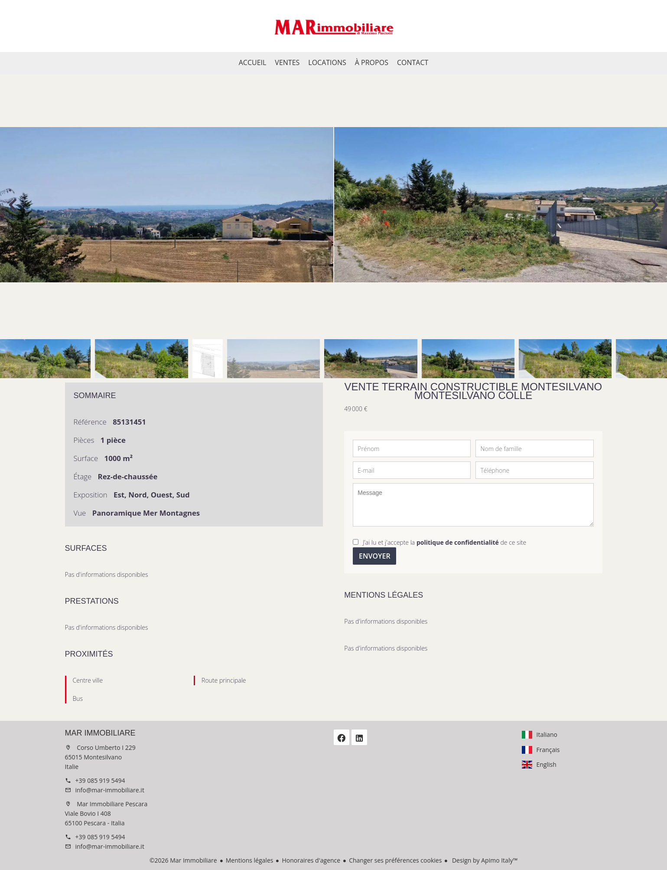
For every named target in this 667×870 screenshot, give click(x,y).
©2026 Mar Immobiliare (183, 860)
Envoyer (374, 556)
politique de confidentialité (457, 542)
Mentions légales (249, 860)
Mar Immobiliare (100, 733)
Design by (483, 860)
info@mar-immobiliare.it (109, 790)
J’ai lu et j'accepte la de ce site (444, 542)
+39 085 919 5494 (100, 780)
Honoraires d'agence (311, 860)
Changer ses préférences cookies (395, 860)
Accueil (334, 26)
